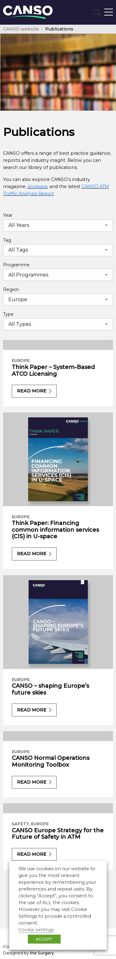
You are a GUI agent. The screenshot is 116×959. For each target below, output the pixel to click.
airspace (37, 186)
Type (8, 314)
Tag (7, 240)
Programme (16, 265)
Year (7, 215)
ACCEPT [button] (44, 938)
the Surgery (42, 952)
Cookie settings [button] (36, 929)
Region (11, 289)
